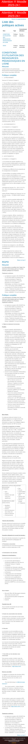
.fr (6, 683)
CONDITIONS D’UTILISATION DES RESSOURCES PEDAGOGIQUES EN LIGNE (14, 741)
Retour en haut (21, 260)
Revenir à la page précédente (19, 19)
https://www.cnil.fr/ (16, 666)
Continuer (14, 742)
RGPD (4, 45)
